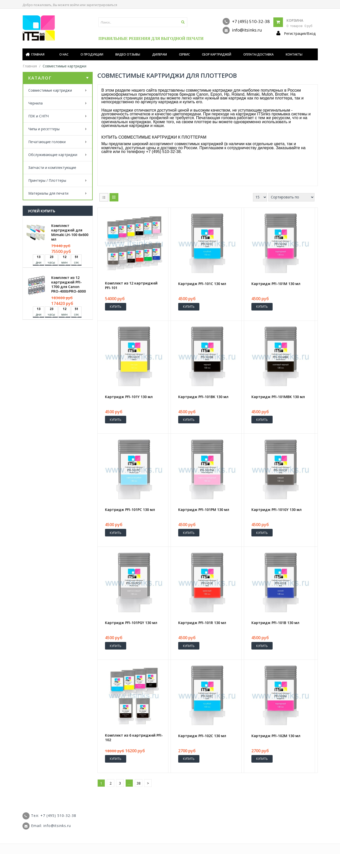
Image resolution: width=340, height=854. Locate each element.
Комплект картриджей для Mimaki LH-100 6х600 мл (69, 232)
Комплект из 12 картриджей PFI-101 (131, 285)
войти (74, 5)
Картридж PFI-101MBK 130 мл (278, 397)
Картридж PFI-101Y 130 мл (129, 397)
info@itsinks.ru (242, 30)
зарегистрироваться (101, 5)
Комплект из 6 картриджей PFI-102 (134, 737)
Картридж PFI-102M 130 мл (275, 736)
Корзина (294, 20)
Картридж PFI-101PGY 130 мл (131, 622)
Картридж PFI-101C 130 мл (202, 283)
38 (139, 783)
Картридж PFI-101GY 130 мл (276, 509)
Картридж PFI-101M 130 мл (275, 283)
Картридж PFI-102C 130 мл (202, 736)
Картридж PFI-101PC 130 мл (130, 509)
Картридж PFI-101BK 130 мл (203, 397)
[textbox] (143, 22)
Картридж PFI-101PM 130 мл (203, 509)
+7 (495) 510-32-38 (246, 21)
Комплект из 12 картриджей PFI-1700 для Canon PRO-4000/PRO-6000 (68, 284)
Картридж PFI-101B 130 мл (275, 622)
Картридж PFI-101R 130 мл (202, 622)
